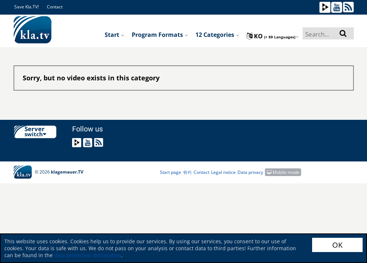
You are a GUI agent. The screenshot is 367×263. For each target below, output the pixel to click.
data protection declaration (87, 255)
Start (114, 35)
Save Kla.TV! (26, 7)
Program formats (160, 35)
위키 (187, 172)
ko (273, 36)
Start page (170, 172)
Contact (55, 7)
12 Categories (217, 35)
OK (337, 245)
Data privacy (250, 172)
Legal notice (223, 172)
